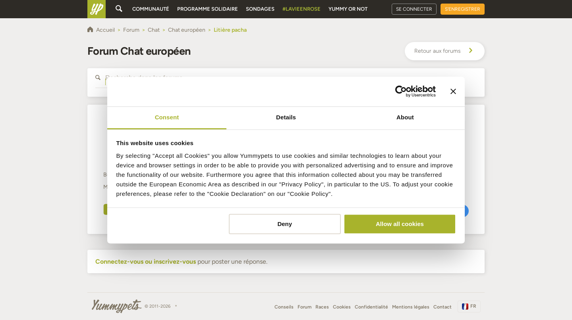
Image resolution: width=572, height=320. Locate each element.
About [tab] (405, 117)
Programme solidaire (207, 9)
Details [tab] (286, 117)
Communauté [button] (150, 9)
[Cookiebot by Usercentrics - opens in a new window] (401, 91)
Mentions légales (410, 307)
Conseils (284, 307)
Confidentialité (371, 307)
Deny (284, 223)
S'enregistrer (462, 9)
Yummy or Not (348, 9)
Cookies (342, 307)
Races (322, 307)
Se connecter (414, 9)
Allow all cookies (400, 223)
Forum (304, 307)
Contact (442, 307)
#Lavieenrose (301, 9)
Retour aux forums (444, 51)
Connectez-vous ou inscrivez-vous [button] (145, 261)
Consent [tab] (167, 117)
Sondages (260, 9)
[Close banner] (453, 91)
